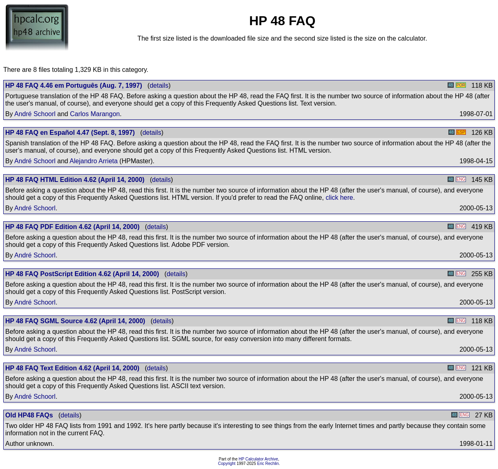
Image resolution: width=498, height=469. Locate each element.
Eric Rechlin (268, 463)
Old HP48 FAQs (29, 415)
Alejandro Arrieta (93, 161)
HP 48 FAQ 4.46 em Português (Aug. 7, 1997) (73, 85)
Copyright (227, 463)
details (158, 85)
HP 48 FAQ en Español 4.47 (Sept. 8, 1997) (70, 132)
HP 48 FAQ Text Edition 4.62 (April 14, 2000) (72, 368)
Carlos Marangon (95, 113)
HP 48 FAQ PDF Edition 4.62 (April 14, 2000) (72, 226)
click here (339, 197)
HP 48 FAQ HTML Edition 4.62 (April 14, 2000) (75, 179)
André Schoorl (34, 113)
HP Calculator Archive (258, 459)
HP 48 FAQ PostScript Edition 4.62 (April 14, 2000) (82, 273)
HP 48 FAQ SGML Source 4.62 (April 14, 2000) (75, 321)
